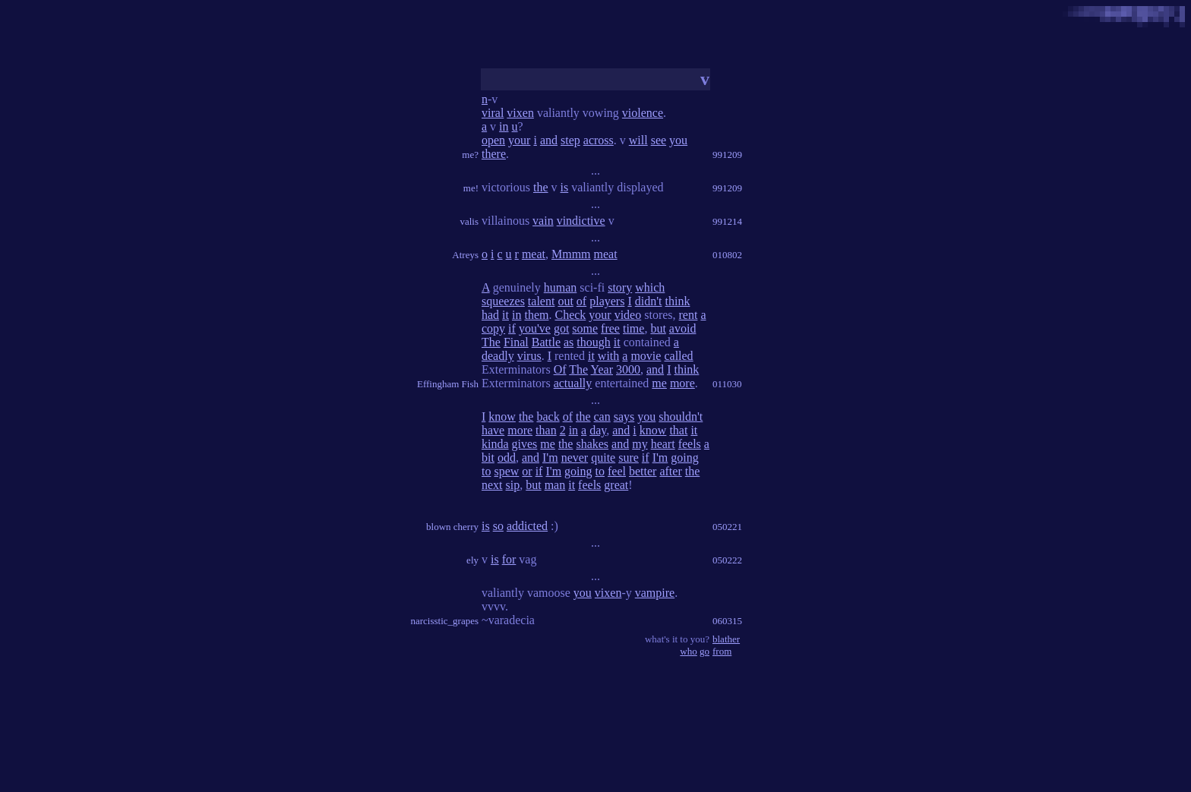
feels (689, 443)
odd (507, 457)
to (486, 471)
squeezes (503, 301)
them (536, 314)
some (585, 328)
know (502, 416)
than (546, 430)
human (560, 287)
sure (628, 457)
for (509, 559)
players (606, 301)
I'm (550, 457)
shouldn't (681, 416)
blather (726, 639)
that (678, 430)
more (682, 383)
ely (472, 560)
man (555, 484)
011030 (727, 384)
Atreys (465, 254)
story (620, 287)
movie (645, 355)
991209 (727, 154)
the (540, 187)
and (549, 140)
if (512, 328)
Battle (546, 342)
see (658, 140)
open (493, 140)
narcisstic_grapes (444, 620)
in (503, 126)
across (598, 140)
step (570, 140)
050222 (727, 560)
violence (642, 112)
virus (529, 355)
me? (470, 154)
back (547, 416)
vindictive (581, 220)
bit (488, 457)
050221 (727, 526)
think (677, 301)
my (639, 443)
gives (525, 443)
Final (516, 342)
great (616, 484)
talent (541, 301)
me (659, 383)
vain (543, 220)
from (721, 651)
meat (533, 254)
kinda (495, 443)
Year (602, 369)
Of (560, 369)
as (568, 342)
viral (493, 112)
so (498, 525)
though (593, 342)
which (650, 287)
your (519, 140)
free (610, 328)
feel (617, 471)
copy (493, 328)
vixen (520, 112)
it (505, 314)
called (678, 355)
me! (471, 188)
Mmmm (571, 254)
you (678, 140)
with (608, 355)
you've (535, 328)
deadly (498, 355)
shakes (592, 443)
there (494, 153)
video (628, 314)
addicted (527, 525)
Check (570, 314)
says (624, 416)
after (670, 471)
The (491, 342)
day (597, 430)
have (493, 430)
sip (513, 484)
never (575, 457)
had (490, 314)
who (688, 651)
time (633, 328)
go (704, 651)
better (642, 471)
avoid (683, 328)
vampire (654, 592)
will (638, 140)
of (581, 301)
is (565, 187)
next (492, 484)
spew (506, 471)
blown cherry (452, 526)
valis (469, 221)
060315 (727, 620)
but (657, 328)
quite (603, 457)
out (565, 301)
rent (688, 314)
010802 (727, 254)
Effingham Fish (448, 384)
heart (663, 443)
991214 (727, 221)
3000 (628, 369)
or (527, 471)
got (561, 328)
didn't (648, 301)
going (684, 457)
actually (573, 383)
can (602, 416)
